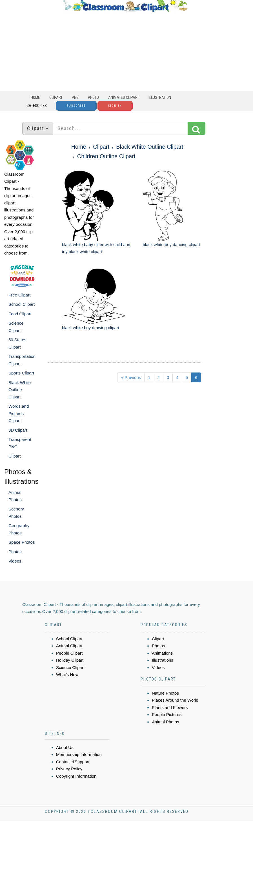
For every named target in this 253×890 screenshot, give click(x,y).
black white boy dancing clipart (171, 244)
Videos (14, 561)
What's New (67, 674)
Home (35, 97)
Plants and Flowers (170, 707)
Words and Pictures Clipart (18, 413)
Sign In (115, 106)
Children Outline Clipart (106, 156)
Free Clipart (19, 295)
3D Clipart (17, 430)
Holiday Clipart (70, 660)
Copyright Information (76, 776)
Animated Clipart (123, 97)
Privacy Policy (69, 768)
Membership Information (79, 754)
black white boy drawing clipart (90, 327)
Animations (162, 653)
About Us (65, 747)
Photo (93, 97)
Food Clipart (20, 313)
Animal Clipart (69, 645)
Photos (15, 551)
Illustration (159, 97)
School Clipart (21, 304)
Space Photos (21, 542)
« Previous (131, 377)
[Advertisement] (125, 51)
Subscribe (76, 106)
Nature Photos (165, 693)
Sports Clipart (21, 373)
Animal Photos (165, 721)
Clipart (56, 97)
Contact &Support (72, 761)
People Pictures (166, 714)
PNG (75, 97)
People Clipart (69, 653)
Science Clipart (70, 667)
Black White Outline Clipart (19, 389)
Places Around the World (175, 700)
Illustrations (162, 660)
